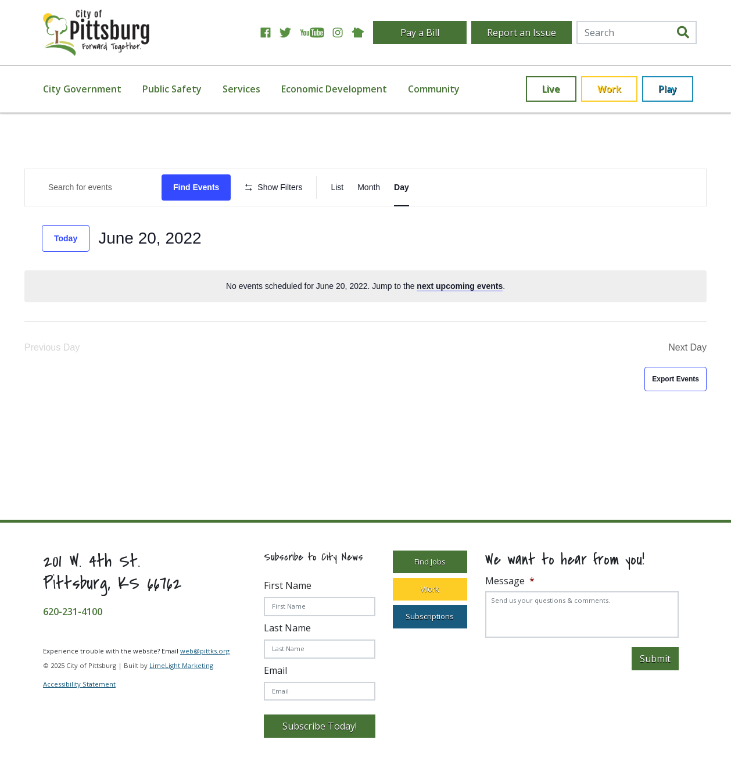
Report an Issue (521, 32)
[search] (683, 33)
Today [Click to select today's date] (65, 238)
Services (241, 89)
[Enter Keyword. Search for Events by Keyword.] (93, 187)
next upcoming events (460, 286)
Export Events (675, 379)
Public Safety (172, 89)
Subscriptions (430, 616)
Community (434, 89)
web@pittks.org (205, 650)
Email (275, 670)
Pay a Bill (419, 32)
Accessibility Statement (79, 684)
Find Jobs (430, 561)
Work (609, 89)
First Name (287, 585)
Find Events (196, 187)
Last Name (287, 627)
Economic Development (334, 89)
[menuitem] (89, 89)
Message (510, 581)
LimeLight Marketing (181, 665)
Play (667, 89)
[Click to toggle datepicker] (150, 238)
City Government (82, 89)
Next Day (687, 347)
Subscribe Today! (319, 726)
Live (551, 89)
